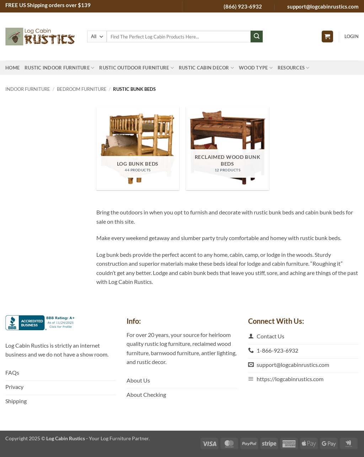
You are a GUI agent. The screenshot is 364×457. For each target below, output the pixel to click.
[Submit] (257, 37)
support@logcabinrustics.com (323, 6)
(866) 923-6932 (243, 6)
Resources (294, 67)
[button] (327, 36)
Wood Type (256, 67)
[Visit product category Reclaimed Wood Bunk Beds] (227, 148)
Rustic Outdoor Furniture (136, 67)
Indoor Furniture (27, 89)
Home (12, 68)
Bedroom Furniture (82, 89)
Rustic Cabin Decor (206, 67)
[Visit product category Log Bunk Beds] (137, 148)
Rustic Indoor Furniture (59, 67)
